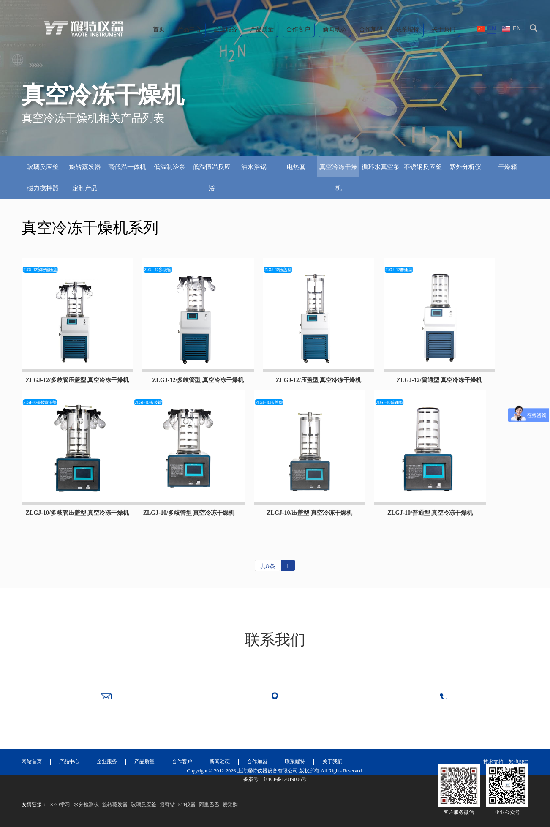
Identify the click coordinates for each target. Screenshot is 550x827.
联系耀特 (407, 29)
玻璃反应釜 (43, 167)
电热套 (296, 167)
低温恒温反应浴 (212, 170)
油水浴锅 (254, 167)
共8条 (267, 566)
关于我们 (443, 29)
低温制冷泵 (169, 167)
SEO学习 (60, 817)
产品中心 (189, 29)
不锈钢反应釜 (423, 167)
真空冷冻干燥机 (338, 170)
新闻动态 (334, 29)
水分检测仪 (86, 817)
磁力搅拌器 (43, 188)
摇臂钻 (167, 817)
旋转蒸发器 (85, 167)
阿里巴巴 (209, 817)
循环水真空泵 (381, 167)
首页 (159, 29)
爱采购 (230, 817)
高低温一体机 (127, 167)
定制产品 (85, 188)
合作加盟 (371, 29)
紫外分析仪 (465, 167)
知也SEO (518, 744)
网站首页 (32, 744)
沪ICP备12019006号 (285, 792)
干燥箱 (507, 167)
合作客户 (298, 29)
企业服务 (225, 29)
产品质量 (262, 29)
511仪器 (187, 817)
